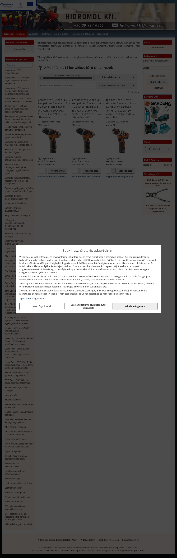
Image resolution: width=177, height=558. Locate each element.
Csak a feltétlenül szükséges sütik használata (88, 306)
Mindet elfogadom (135, 306)
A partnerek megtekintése (32, 298)
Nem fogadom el (42, 306)
